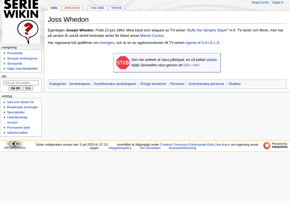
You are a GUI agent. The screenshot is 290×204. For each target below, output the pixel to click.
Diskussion (72, 7)
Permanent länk (18, 127)
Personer (177, 84)
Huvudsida (14, 53)
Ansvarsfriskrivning (182, 148)
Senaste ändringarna (22, 58)
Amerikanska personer (207, 84)
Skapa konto (260, 2)
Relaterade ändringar (22, 107)
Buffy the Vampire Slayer (207, 30)
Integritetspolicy (120, 148)
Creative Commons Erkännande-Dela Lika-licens (195, 144)
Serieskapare (79, 84)
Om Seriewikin (150, 148)
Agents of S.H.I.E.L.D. (202, 43)
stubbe (211, 60)
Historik (117, 7)
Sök (4, 76)
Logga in (277, 2)
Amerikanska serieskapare (115, 84)
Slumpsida (14, 63)
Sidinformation (17, 132)
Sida (54, 7)
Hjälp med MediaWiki (22, 68)
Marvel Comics (152, 36)
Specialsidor (16, 112)
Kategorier (58, 84)
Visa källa (97, 7)
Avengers (106, 43)
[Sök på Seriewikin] (21, 82)
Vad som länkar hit (20, 102)
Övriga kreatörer (153, 84)
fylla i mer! (191, 65)
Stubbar (234, 84)
